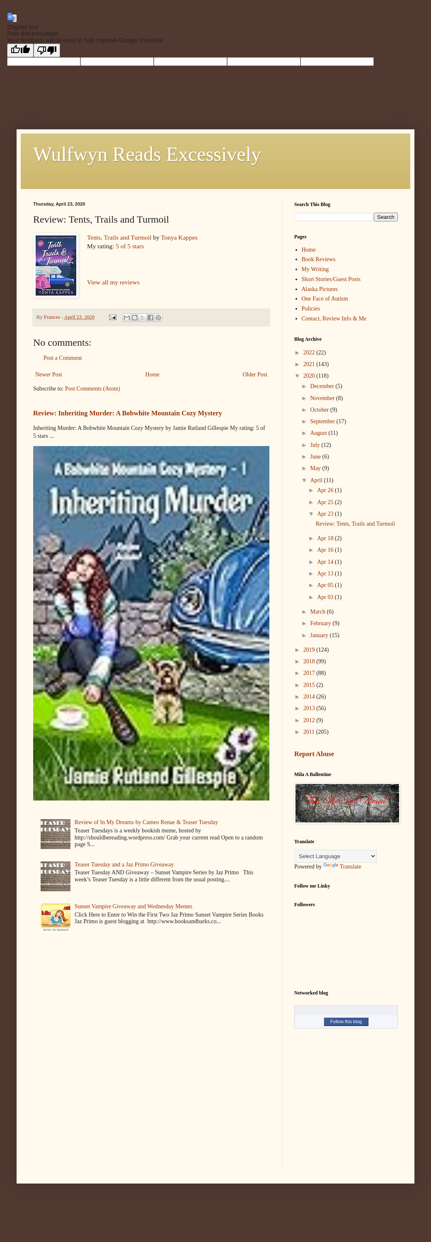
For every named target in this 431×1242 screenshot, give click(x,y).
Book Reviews (319, 259)
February (321, 623)
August (319, 433)
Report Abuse (314, 754)
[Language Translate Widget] (335, 856)
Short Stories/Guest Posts (331, 279)
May (316, 468)
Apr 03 (326, 597)
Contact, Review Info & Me (334, 318)
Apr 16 (326, 550)
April (317, 480)
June (316, 457)
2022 (310, 352)
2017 (310, 673)
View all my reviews (113, 282)
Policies (311, 309)
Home (152, 374)
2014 (310, 697)
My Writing (315, 269)
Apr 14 (326, 562)
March (318, 612)
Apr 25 (326, 502)
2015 (310, 685)
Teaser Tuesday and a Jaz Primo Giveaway (124, 864)
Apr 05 (326, 585)
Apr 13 (326, 573)
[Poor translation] (47, 50)
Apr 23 (326, 514)
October (320, 410)
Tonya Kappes (179, 237)
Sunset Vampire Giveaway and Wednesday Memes (133, 906)
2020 (310, 376)
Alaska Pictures (320, 289)
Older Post (255, 374)
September (323, 421)
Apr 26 (326, 490)
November (323, 398)
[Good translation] (20, 50)
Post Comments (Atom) (92, 389)
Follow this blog (346, 1021)
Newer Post (48, 374)
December (322, 386)
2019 (310, 650)
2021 (310, 364)
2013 (310, 708)
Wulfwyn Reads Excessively (147, 154)
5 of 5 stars (130, 246)
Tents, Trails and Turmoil (119, 237)
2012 (310, 720)
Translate (342, 867)
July (315, 445)
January (319, 635)
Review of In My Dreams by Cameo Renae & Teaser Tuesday (146, 822)
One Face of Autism (325, 299)
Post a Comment (63, 358)
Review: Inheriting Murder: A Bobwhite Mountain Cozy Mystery (127, 413)
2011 (309, 732)
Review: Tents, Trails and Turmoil (355, 524)
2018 (310, 661)
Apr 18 (326, 538)
